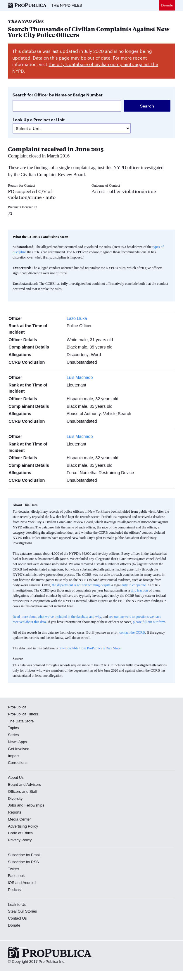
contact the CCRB (132, 632)
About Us (15, 777)
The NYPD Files (66, 5)
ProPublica (17, 707)
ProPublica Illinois (23, 714)
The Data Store (21, 721)
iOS (11, 882)
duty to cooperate (134, 585)
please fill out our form (149, 622)
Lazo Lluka (77, 318)
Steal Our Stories (22, 911)
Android (29, 882)
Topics (13, 728)
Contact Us (17, 918)
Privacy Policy (20, 840)
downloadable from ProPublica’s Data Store (89, 648)
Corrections (17, 762)
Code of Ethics (20, 833)
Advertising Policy (23, 826)
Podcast (15, 889)
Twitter (13, 869)
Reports (14, 812)
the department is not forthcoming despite (81, 585)
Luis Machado (80, 377)
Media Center (19, 819)
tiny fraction (139, 590)
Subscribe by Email (24, 855)
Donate (167, 5)
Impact (13, 756)
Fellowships (34, 805)
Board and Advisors (24, 784)
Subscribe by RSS (23, 862)
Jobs (12, 805)
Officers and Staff (22, 791)
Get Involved (18, 749)
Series (13, 735)
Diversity (15, 798)
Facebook (16, 875)
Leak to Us (17, 904)
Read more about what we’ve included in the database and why (57, 617)
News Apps (17, 742)
